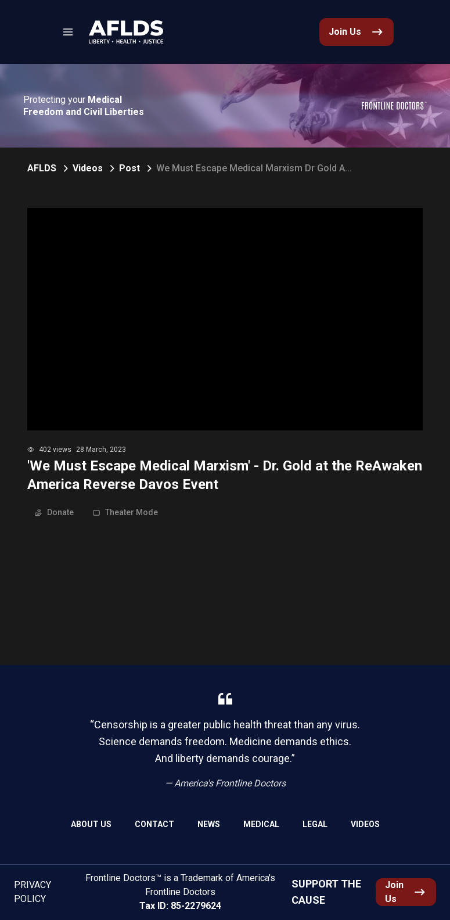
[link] (126, 32)
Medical (261, 824)
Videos (88, 168)
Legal (315, 824)
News (208, 824)
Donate (54, 512)
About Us (91, 824)
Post (129, 168)
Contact (154, 824)
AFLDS (41, 168)
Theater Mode (125, 512)
